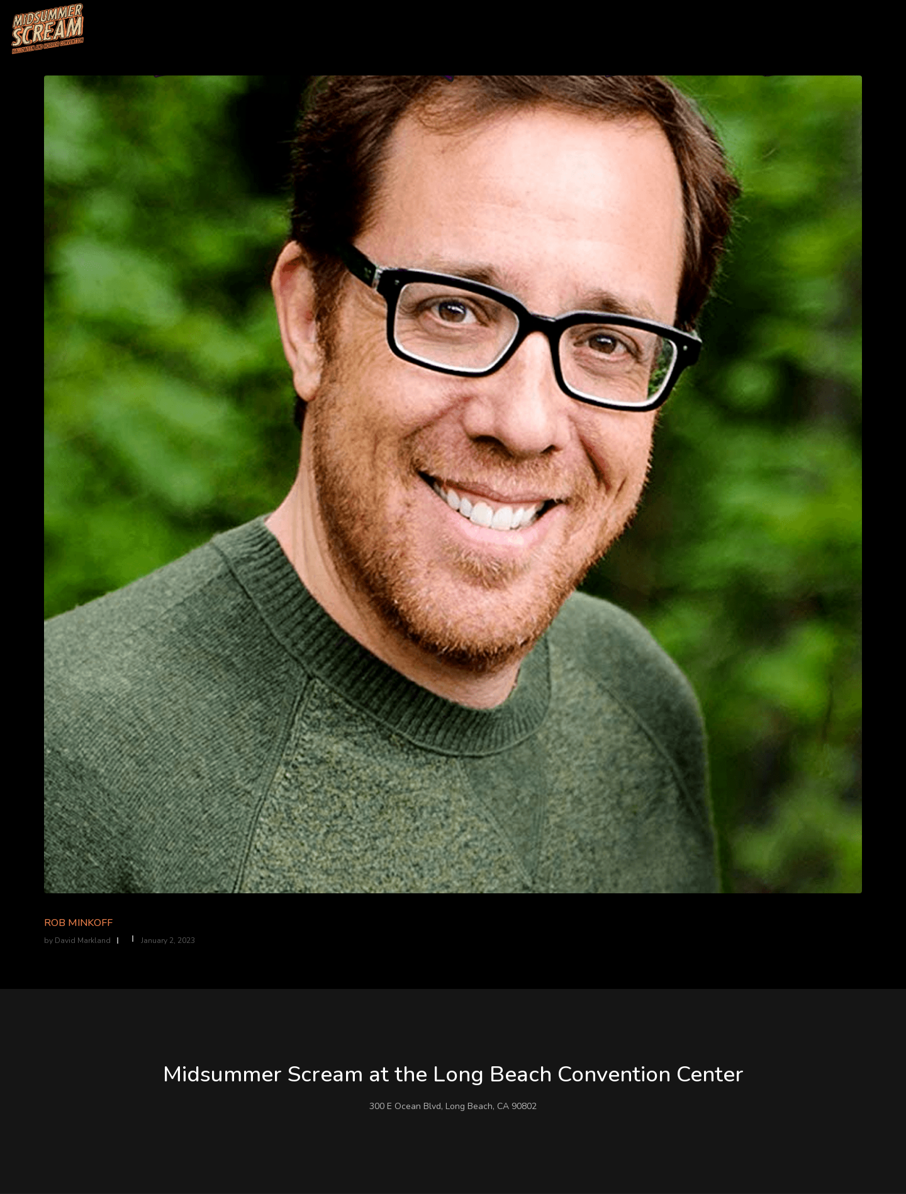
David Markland (83, 940)
